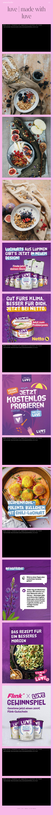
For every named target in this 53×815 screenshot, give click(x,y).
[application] (26, 38)
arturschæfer (8, 3)
